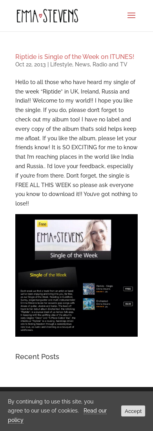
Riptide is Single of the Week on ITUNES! (74, 57)
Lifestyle (61, 64)
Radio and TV (110, 64)
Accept (133, 411)
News (82, 64)
